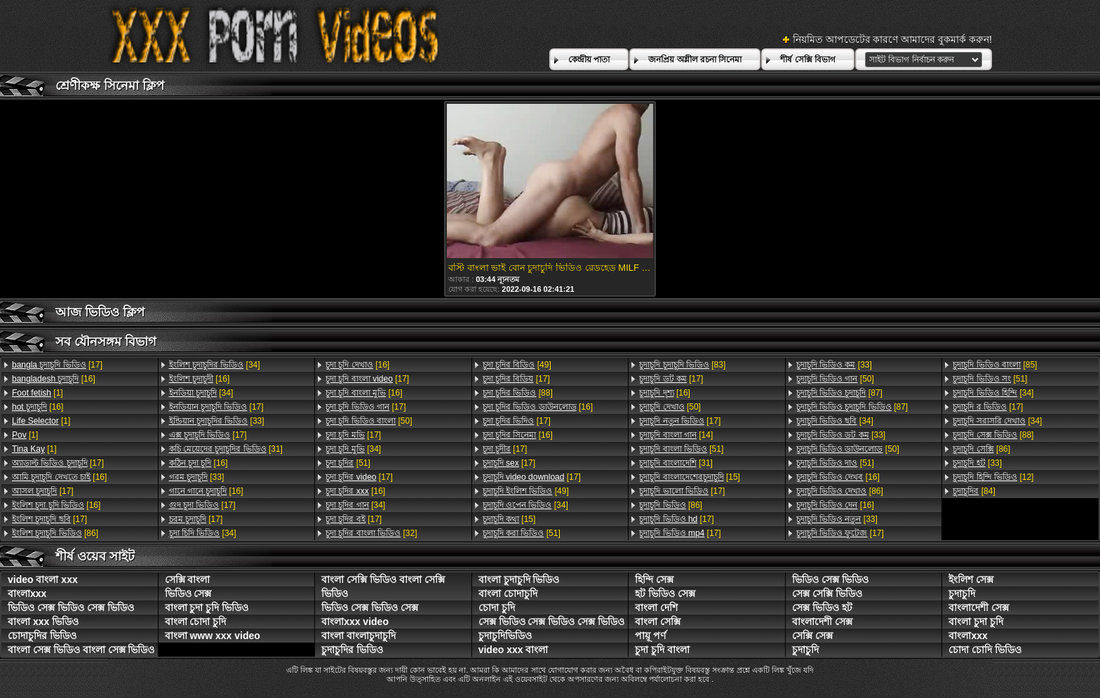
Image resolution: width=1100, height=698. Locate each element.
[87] (839, 393)
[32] (371, 533)
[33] (216, 421)
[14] (676, 435)
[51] (348, 463)
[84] (974, 491)
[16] (53, 379)
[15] (509, 519)
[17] (57, 365)
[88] (518, 393)
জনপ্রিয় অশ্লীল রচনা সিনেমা (695, 60)
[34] (214, 365)
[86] (55, 533)
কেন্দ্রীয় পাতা (589, 60)
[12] (993, 477)
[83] (682, 365)
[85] (995, 365)
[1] (37, 393)
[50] (369, 421)
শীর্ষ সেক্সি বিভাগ (808, 60)
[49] (517, 365)
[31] (226, 449)
